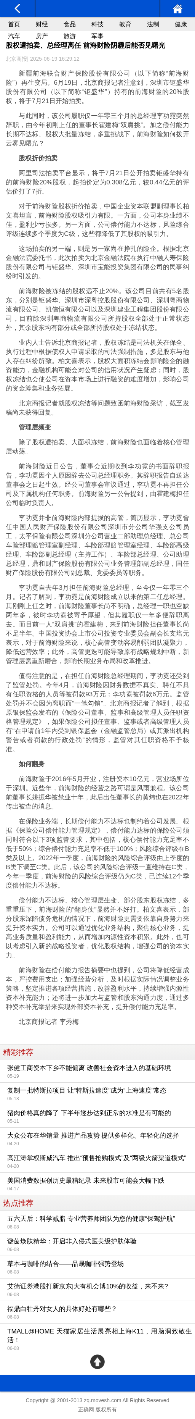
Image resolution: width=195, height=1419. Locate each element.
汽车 (14, 36)
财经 (42, 24)
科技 (97, 24)
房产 (42, 36)
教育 (125, 24)
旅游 (70, 36)
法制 (153, 24)
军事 (97, 36)
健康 (181, 24)
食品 (70, 24)
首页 (14, 24)
